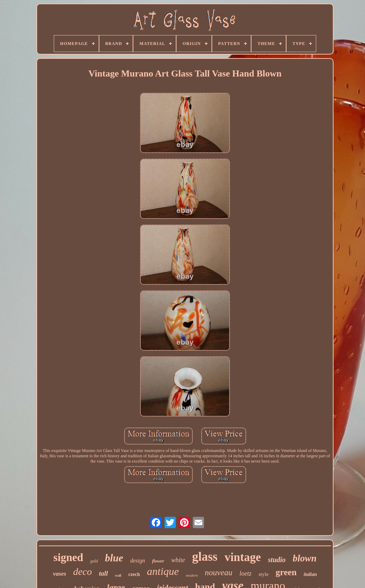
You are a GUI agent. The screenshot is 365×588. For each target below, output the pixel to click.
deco (82, 571)
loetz (245, 573)
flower (158, 561)
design (137, 561)
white (178, 560)
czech (134, 574)
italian (310, 574)
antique (163, 571)
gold (94, 561)
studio (277, 560)
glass (205, 557)
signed (68, 557)
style (263, 574)
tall (103, 573)
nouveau (218, 572)
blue (114, 558)
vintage (243, 557)
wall (118, 575)
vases (59, 573)
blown (305, 558)
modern (192, 575)
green (286, 572)
